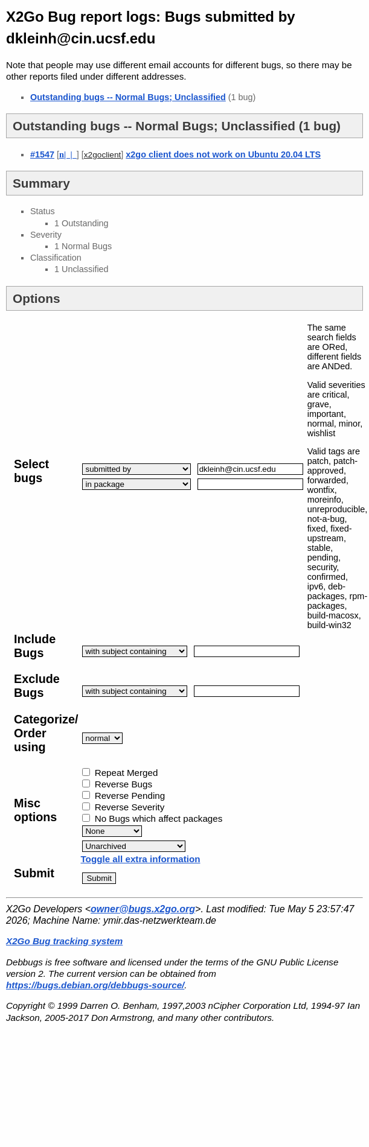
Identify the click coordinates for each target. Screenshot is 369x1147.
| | (68, 154)
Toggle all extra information (140, 859)
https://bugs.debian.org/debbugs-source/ (95, 985)
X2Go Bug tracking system (64, 941)
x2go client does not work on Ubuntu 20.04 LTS (223, 154)
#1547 (42, 154)
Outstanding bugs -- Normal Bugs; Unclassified (128, 97)
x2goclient (102, 154)
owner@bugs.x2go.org (143, 909)
